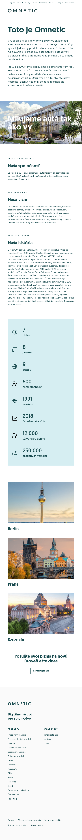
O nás (46, 743)
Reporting (12, 799)
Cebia (10, 760)
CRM (10, 773)
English (12, 3)
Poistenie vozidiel (16, 756)
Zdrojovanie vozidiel (17, 752)
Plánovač (12, 781)
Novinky (47, 739)
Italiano (51, 3)
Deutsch (20, 3)
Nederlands (69, 3)
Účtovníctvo (13, 794)
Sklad (10, 786)
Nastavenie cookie (52, 820)
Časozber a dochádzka (18, 790)
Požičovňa (12, 769)
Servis (10, 777)
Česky (27, 3)
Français (60, 3)
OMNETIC (20, 704)
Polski (34, 3)
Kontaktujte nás (41, 670)
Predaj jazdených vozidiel (19, 739)
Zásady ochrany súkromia (29, 820)
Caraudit (12, 743)
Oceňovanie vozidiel (17, 747)
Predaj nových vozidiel (18, 735)
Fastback (12, 764)
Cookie (11, 820)
